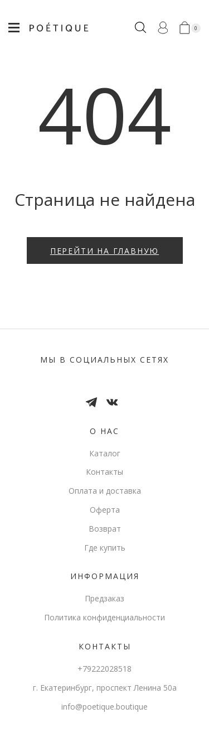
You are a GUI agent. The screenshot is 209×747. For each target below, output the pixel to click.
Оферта (105, 509)
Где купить (104, 547)
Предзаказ (104, 598)
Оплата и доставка (105, 490)
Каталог (104, 453)
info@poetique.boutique (104, 706)
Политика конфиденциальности (104, 617)
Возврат (105, 528)
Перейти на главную (104, 250)
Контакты (104, 471)
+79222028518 (104, 668)
